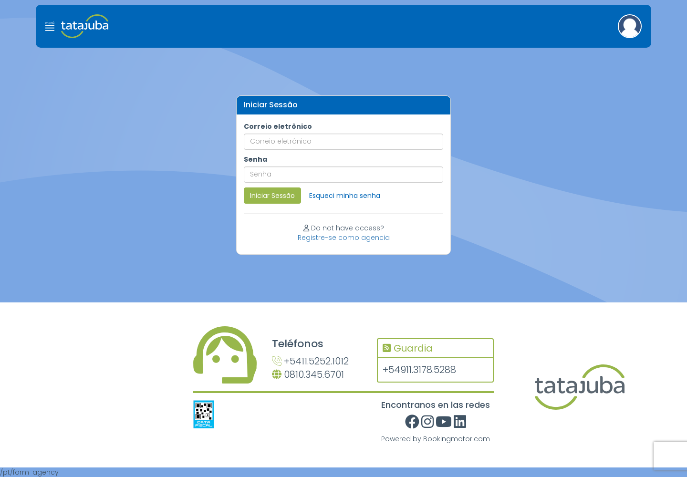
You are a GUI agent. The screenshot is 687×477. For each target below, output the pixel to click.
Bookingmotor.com (456, 439)
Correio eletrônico (278, 126)
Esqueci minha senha (344, 195)
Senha (255, 159)
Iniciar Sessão (272, 195)
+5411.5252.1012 (310, 361)
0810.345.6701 (308, 374)
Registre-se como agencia (344, 237)
